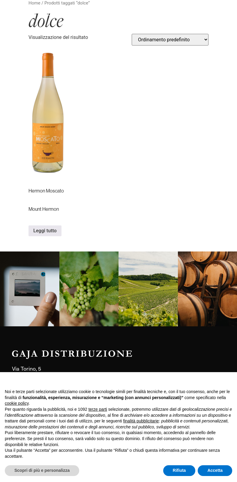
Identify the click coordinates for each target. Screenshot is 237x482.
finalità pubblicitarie (141, 421)
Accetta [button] (215, 470)
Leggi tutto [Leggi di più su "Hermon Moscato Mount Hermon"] (45, 231)
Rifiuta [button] (179, 470)
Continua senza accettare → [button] (204, 380)
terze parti (97, 409)
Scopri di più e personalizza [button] (42, 470)
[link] (29, 288)
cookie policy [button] (16, 403)
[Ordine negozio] (170, 40)
